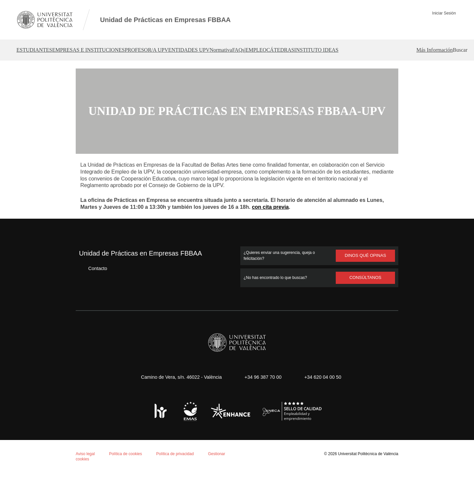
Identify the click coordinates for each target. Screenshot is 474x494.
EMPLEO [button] (340, 50)
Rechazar (68, 469)
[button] (449, 71)
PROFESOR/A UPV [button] (172, 50)
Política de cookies (42, 408)
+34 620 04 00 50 (325, 398)
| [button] (318, 50)
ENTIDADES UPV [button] (226, 50)
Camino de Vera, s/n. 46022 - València (178, 398)
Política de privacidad (178, 474)
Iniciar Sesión (446, 13)
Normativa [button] (271, 50)
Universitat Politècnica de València (366, 474)
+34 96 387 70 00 (262, 398)
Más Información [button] (409, 71)
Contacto (92, 289)
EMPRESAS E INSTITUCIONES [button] (101, 50)
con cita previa (270, 228)
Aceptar (33, 469)
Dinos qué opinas (365, 276)
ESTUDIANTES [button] (35, 50)
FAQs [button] (301, 50)
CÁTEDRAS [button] (376, 50)
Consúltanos (366, 298)
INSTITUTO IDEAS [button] (422, 50)
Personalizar (110, 469)
